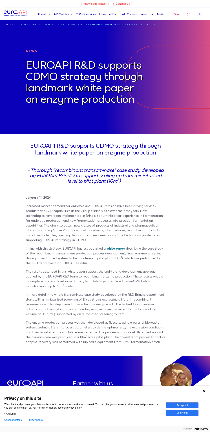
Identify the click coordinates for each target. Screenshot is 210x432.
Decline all (182, 412)
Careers (132, 14)
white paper (116, 248)
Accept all (182, 405)
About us (43, 14)
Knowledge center (95, 4)
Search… (181, 14)
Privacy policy (35, 419)
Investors (146, 14)
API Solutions (63, 14)
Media (161, 14)
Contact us (123, 4)
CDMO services (86, 14)
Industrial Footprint (112, 14)
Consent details (13, 419)
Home (9, 25)
